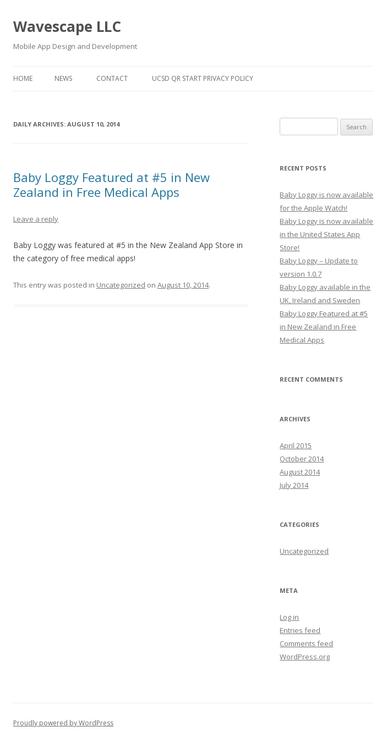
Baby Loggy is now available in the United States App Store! (326, 234)
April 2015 (296, 445)
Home (22, 78)
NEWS (63, 78)
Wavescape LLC (67, 26)
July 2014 (294, 485)
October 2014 (302, 459)
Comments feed (306, 643)
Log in (289, 617)
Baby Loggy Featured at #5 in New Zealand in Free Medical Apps (111, 184)
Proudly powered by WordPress (63, 723)
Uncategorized (120, 285)
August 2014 (300, 472)
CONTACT (112, 78)
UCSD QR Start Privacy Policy (202, 78)
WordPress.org (305, 657)
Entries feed (300, 630)
